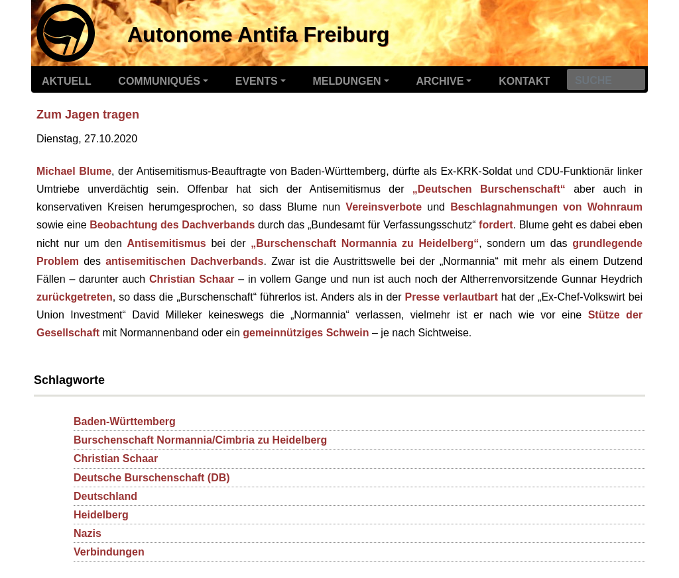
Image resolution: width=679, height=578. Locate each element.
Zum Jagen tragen (87, 114)
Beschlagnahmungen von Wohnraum (546, 207)
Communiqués (159, 81)
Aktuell (67, 81)
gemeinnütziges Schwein (306, 332)
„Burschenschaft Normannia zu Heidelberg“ (365, 243)
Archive (439, 81)
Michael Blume (73, 171)
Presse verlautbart (451, 297)
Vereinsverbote (383, 207)
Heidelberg (101, 514)
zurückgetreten (74, 297)
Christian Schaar (192, 279)
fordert (496, 224)
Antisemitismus (166, 243)
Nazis (87, 533)
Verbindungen (109, 551)
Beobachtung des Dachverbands (172, 224)
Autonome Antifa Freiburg (258, 34)
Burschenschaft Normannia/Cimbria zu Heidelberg (200, 440)
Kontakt (524, 81)
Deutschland (105, 496)
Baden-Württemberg (125, 421)
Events (256, 81)
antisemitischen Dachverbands (184, 261)
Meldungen (347, 81)
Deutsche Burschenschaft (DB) (152, 477)
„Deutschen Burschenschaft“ (489, 189)
